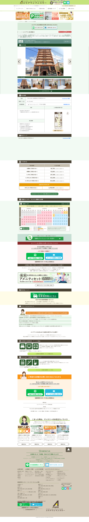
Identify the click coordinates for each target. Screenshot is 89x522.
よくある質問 (62, 8)
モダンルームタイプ (28, 480)
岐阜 (23, 502)
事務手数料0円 (60, 475)
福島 (31, 493)
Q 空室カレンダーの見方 (65, 203)
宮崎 (52, 499)
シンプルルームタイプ (29, 477)
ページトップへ (68, 454)
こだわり (19, 483)
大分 (49, 499)
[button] (19, 61)
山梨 (23, 499)
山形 (26, 493)
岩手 (23, 493)
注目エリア (20, 477)
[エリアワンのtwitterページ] (65, 493)
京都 (44, 490)
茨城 (35, 496)
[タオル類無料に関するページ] (52, 16)
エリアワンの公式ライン (50, 483)
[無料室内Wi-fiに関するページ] (66, 16)
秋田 (21, 493)
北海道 (19, 490)
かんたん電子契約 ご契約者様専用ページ (68, 5)
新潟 (18, 499)
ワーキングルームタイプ (29, 478)
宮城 (29, 493)
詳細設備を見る (66, 104)
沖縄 (39, 502)
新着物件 (19, 481)
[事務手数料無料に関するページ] (23, 16)
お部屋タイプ (20, 478)
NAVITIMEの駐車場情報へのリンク (44, 300)
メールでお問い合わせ (36, 509)
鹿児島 (55, 499)
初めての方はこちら (31, 8)
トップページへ (19, 8)
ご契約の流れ (42, 8)
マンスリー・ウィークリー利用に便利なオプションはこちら (44, 194)
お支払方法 (48, 481)
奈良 (49, 490)
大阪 (39, 490)
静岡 (21, 502)
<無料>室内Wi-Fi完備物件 (39, 480)
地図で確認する (67, 41)
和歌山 (52, 490)
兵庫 (42, 490)
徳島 (42, 496)
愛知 (18, 502)
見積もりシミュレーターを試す (44, 238)
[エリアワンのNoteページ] (70, 493)
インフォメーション (61, 481)
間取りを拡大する (58, 130)
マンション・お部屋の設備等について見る (44, 374)
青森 (18, 493)
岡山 (44, 493)
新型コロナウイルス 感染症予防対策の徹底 (61, 478)
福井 (31, 499)
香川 (39, 496)
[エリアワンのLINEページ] (63, 493)
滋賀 (47, 490)
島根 (42, 493)
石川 (29, 499)
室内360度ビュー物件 (39, 475)
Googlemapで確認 (66, 98)
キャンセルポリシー (61, 482)
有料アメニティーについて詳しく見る (44, 285)
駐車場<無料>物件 (38, 477)
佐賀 (44, 499)
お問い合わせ (71, 8)
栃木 (32, 496)
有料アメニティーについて (62, 479)
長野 (21, 499)
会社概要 (59, 484)
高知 (47, 496)
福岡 (39, 499)
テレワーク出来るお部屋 (39, 478)
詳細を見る (24, 448)
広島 (47, 493)
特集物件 (19, 480)
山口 (49, 493)
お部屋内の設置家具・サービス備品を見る (44, 358)
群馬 (29, 496)
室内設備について (52, 8)
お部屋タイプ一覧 (28, 475)
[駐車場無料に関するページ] (37, 16)
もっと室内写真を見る (44, 91)
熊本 (42, 499)
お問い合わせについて (50, 484)
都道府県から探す (21, 475)
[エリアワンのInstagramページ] (68, 493)
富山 (26, 499)
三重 (26, 502)
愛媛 (44, 496)
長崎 (47, 499)
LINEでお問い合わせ (24, 509)
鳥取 (39, 493)
